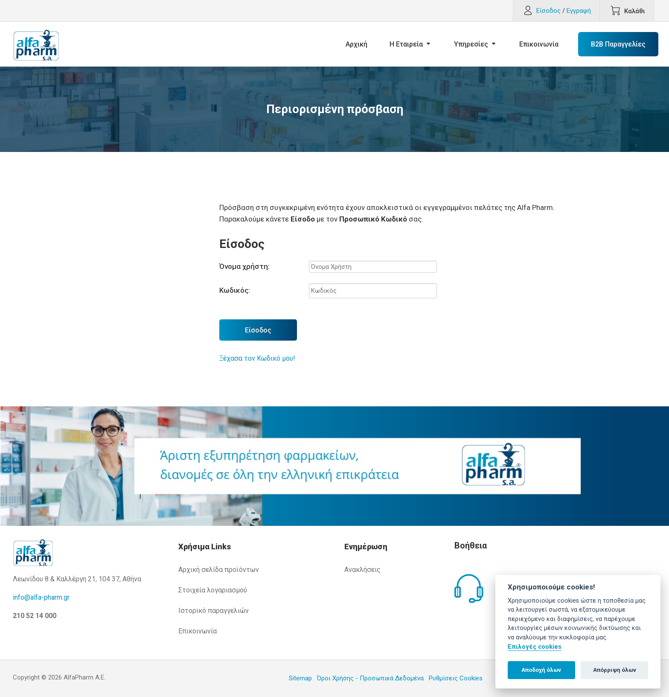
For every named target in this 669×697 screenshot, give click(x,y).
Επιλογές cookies (534, 646)
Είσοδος (258, 330)
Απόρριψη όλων (614, 670)
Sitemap (300, 678)
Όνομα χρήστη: (244, 266)
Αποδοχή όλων (541, 670)
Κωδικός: (234, 290)
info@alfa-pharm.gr (41, 597)
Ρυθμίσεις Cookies (456, 678)
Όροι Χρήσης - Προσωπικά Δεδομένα (370, 678)
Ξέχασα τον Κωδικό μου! (257, 358)
